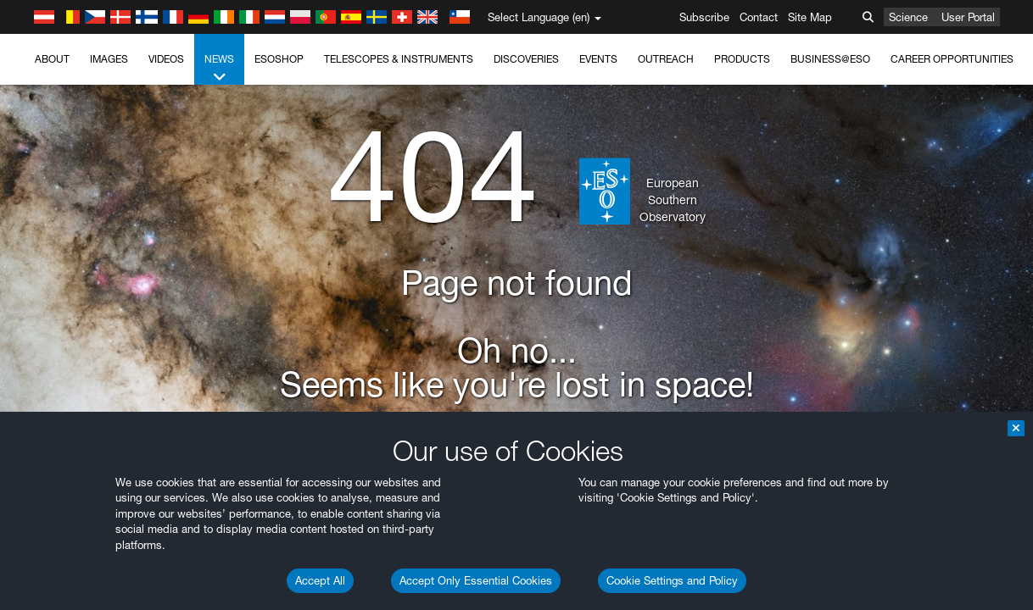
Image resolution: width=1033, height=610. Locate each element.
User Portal (968, 17)
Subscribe (704, 17)
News (219, 69)
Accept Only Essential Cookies (475, 580)
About (52, 59)
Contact (759, 17)
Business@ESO (830, 59)
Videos (166, 59)
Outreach (666, 59)
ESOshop (279, 59)
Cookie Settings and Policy (672, 580)
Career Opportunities (952, 59)
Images (109, 59)
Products (742, 59)
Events (598, 59)
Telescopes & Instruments (398, 59)
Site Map (810, 17)
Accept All (320, 580)
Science (908, 17)
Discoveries (526, 59)
